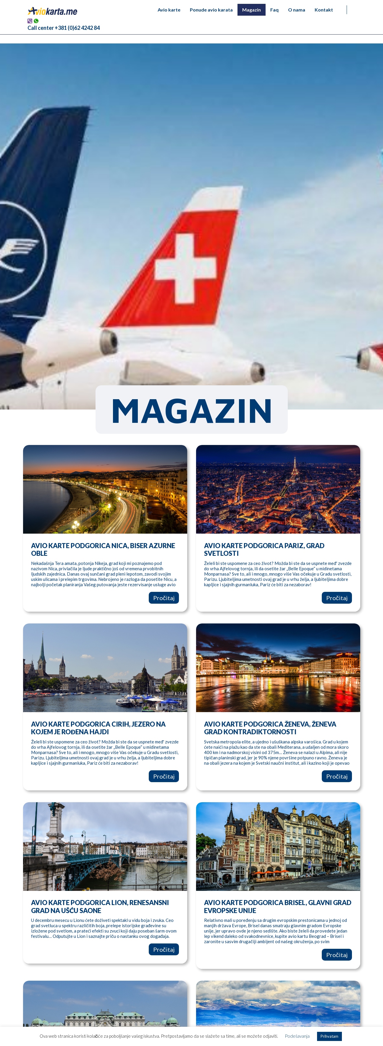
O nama (296, 9)
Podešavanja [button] (297, 1036)
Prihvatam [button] (329, 1036)
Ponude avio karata (211, 9)
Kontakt (324, 9)
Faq (274, 9)
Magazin (251, 9)
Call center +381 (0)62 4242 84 (64, 28)
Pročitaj (163, 597)
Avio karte (169, 9)
